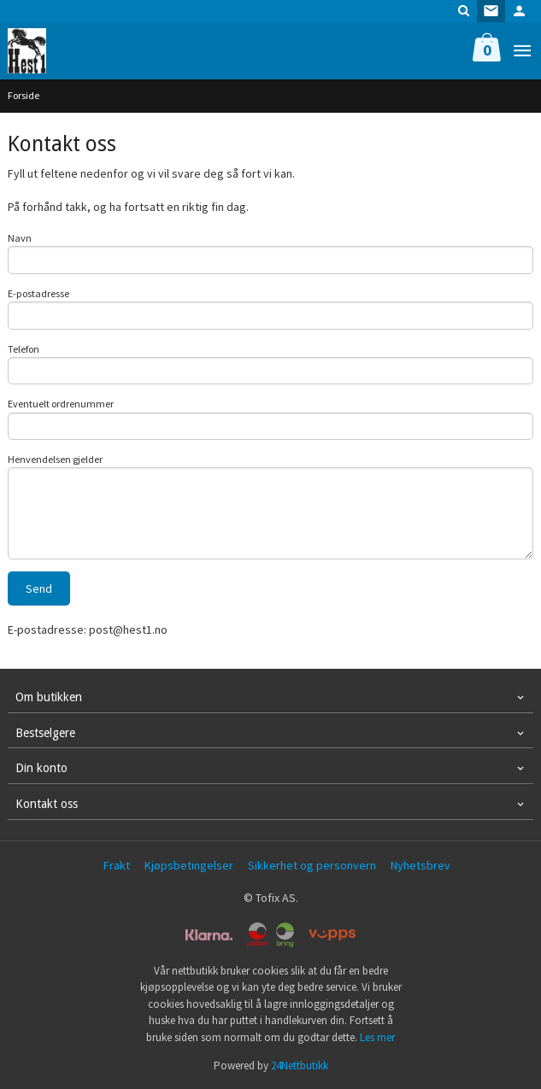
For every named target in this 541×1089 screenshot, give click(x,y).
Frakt (116, 865)
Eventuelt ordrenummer (61, 403)
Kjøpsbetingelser (188, 865)
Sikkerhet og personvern (312, 865)
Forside (23, 95)
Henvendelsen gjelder (55, 459)
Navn (20, 237)
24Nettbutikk (299, 1065)
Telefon (23, 349)
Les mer (377, 1037)
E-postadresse (38, 293)
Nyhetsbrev (420, 865)
